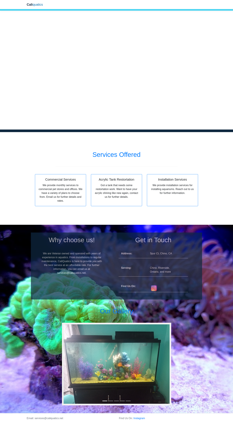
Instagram (139, 418)
